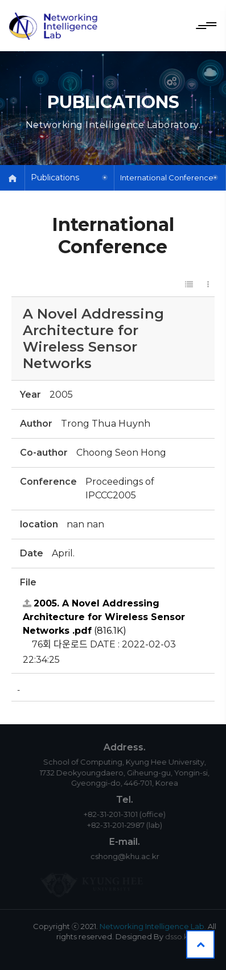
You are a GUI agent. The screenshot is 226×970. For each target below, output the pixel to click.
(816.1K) (104, 617)
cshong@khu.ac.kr (132, 856)
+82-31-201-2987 (123, 824)
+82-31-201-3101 (118, 814)
